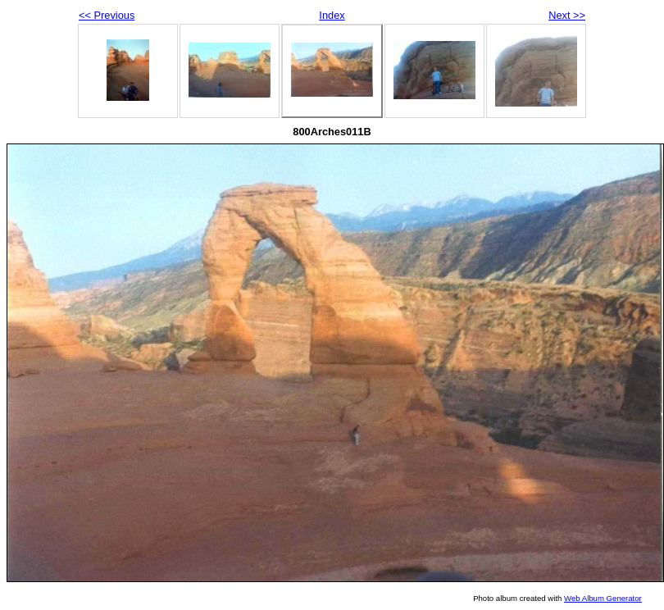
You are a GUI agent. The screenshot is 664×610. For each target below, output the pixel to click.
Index (331, 15)
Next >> (566, 15)
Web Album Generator (603, 598)
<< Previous (106, 15)
